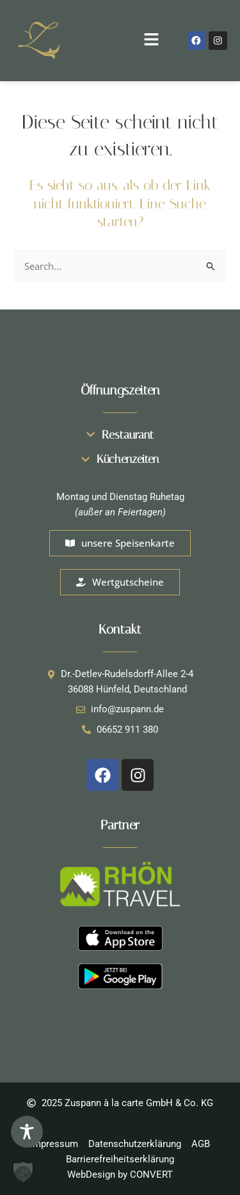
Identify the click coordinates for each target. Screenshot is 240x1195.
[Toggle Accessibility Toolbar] (27, 1131)
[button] (120, 40)
